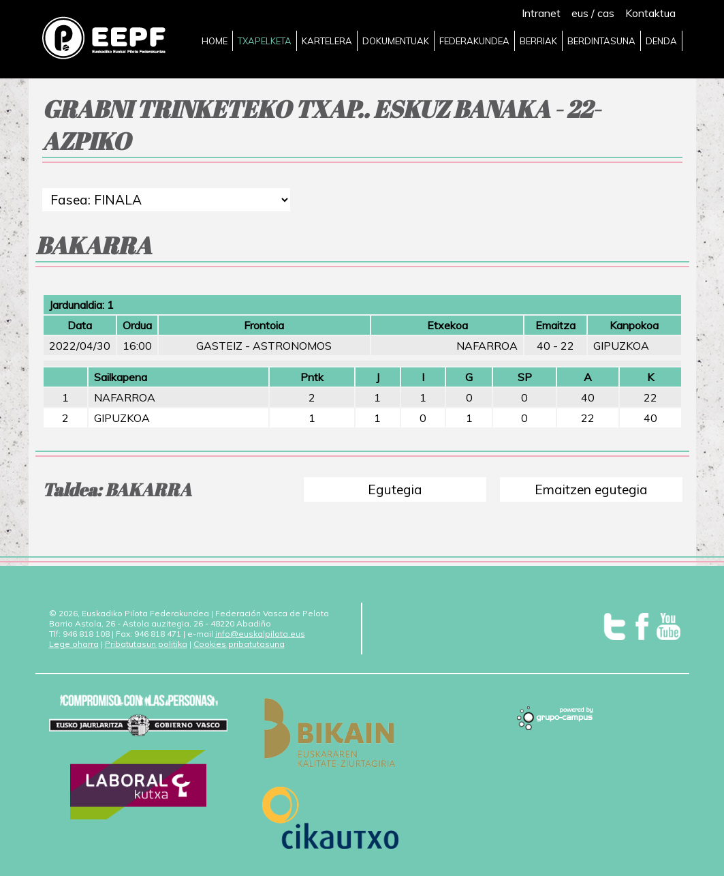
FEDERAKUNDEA (474, 40)
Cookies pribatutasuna (239, 644)
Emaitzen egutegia (591, 489)
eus (579, 13)
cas (605, 13)
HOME (214, 40)
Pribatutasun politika (146, 644)
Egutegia (395, 489)
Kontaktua (650, 13)
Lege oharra (74, 644)
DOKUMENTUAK (395, 40)
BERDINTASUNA (601, 40)
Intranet (541, 13)
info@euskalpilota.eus (260, 634)
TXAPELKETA (265, 40)
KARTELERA (327, 40)
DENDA (661, 40)
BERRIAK (538, 40)
